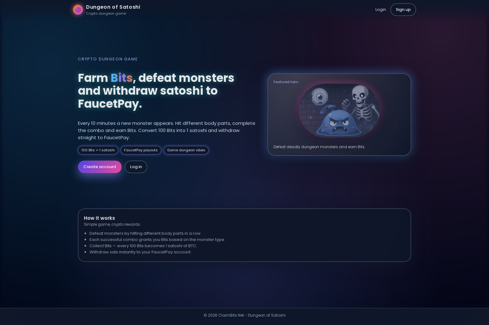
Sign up (403, 9)
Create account (99, 167)
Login (380, 9)
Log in (136, 167)
